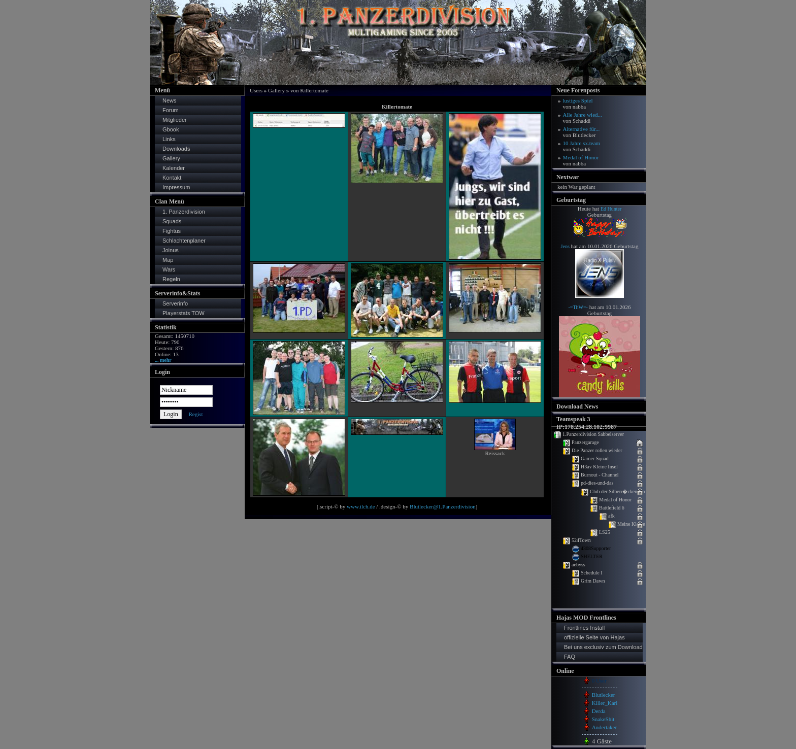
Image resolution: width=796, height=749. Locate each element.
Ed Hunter (611, 209)
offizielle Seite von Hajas (594, 637)
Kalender (173, 168)
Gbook (170, 129)
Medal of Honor (581, 160)
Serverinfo (175, 303)
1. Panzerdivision (183, 212)
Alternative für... (581, 132)
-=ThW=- (578, 307)
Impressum (176, 187)
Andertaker (604, 727)
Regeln (171, 279)
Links (169, 139)
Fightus (171, 231)
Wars (168, 269)
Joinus (170, 250)
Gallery (171, 158)
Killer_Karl (605, 703)
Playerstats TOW (183, 313)
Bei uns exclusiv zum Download (603, 647)
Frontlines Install (584, 628)
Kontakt (171, 178)
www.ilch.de (361, 506)
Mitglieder (174, 120)
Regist (195, 414)
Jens (565, 246)
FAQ (569, 657)
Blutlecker (603, 695)
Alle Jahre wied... (582, 118)
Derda (599, 711)
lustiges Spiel (578, 103)
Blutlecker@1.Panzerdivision (443, 506)
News (169, 100)
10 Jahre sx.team (582, 146)
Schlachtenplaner (184, 240)
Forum (170, 110)
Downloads (176, 149)
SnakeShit (603, 719)
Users (256, 90)
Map (167, 260)
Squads (171, 221)
